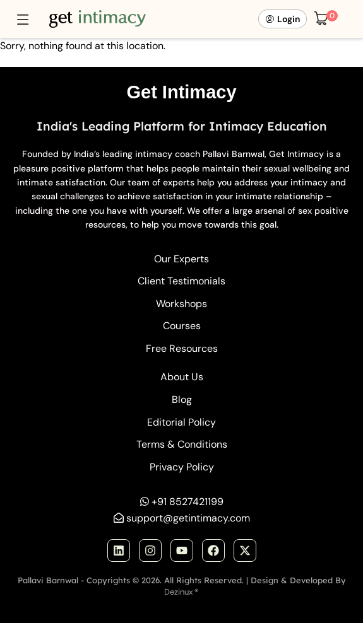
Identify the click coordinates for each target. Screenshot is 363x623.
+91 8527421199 (187, 501)
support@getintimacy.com (188, 518)
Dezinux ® (181, 591)
